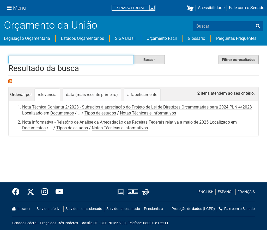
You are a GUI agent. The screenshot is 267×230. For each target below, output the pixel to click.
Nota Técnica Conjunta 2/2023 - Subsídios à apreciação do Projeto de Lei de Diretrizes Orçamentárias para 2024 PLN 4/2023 (137, 107)
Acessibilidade (211, 7)
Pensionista (153, 209)
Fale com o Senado (246, 7)
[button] (191, 7)
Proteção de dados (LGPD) (193, 209)
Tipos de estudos (100, 113)
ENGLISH (206, 192)
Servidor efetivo (49, 209)
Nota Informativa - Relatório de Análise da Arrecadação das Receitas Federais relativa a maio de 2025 (115, 122)
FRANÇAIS (246, 192)
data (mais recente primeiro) (92, 94)
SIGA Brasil (125, 38)
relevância (47, 94)
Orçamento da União (50, 25)
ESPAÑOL (226, 192)
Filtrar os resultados (238, 60)
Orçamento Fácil (162, 38)
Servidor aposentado (123, 209)
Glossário (196, 38)
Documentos (62, 113)
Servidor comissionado (83, 209)
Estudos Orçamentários (82, 38)
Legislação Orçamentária (27, 38)
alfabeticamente (142, 94)
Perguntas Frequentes (236, 38)
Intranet (21, 209)
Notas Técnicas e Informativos (148, 113)
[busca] (258, 26)
